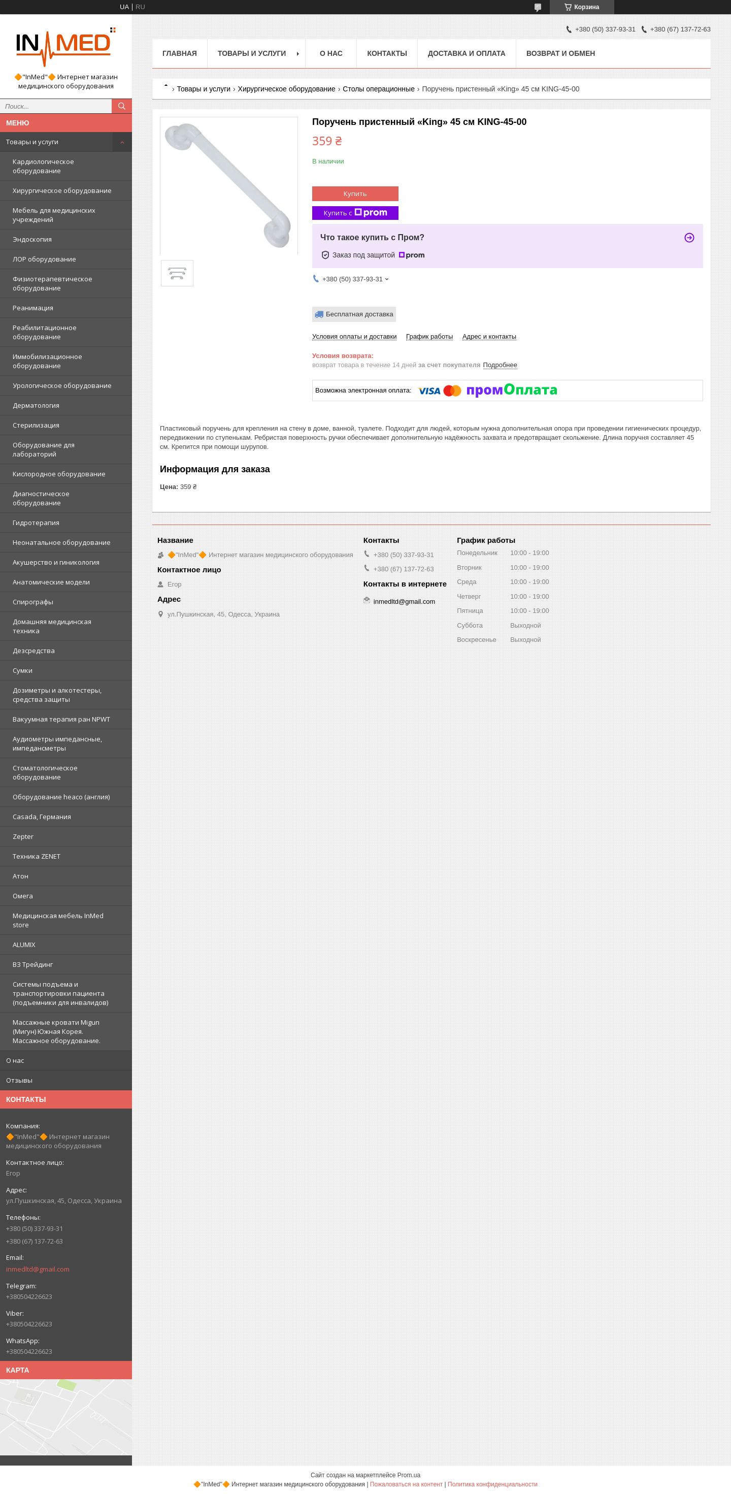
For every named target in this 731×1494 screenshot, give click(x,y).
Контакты (387, 53)
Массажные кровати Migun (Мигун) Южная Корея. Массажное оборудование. (57, 1031)
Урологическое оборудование (62, 385)
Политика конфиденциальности (493, 1484)
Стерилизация (36, 425)
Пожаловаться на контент (406, 1484)
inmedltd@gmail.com (38, 1269)
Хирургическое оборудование (62, 190)
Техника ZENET (36, 856)
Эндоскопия (32, 239)
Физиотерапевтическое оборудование (52, 283)
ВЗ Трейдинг (33, 964)
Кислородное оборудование (59, 473)
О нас (15, 1060)
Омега (23, 895)
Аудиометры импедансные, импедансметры (57, 743)
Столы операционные (379, 89)
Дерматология (36, 405)
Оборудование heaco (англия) (61, 796)
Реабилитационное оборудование (45, 332)
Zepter (23, 836)
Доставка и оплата (467, 53)
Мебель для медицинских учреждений (54, 215)
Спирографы (33, 601)
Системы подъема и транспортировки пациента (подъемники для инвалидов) (60, 993)
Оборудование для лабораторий (44, 449)
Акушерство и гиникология (56, 562)
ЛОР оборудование (44, 259)
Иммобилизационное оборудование (47, 361)
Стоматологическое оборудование (45, 772)
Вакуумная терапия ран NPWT (61, 719)
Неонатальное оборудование (62, 542)
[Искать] (122, 106)
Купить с (355, 213)
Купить (355, 193)
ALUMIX (24, 944)
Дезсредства (34, 650)
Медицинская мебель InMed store (58, 920)
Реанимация (33, 307)
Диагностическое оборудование (41, 498)
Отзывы (19, 1080)
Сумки (22, 670)
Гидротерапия (36, 522)
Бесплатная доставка (359, 314)
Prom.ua (408, 1475)
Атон (20, 876)
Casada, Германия (42, 816)
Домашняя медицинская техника (52, 626)
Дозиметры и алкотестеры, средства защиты (57, 695)
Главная (179, 53)
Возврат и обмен (560, 53)
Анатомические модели (51, 582)
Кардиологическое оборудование (43, 166)
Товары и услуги (32, 141)
